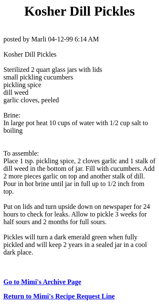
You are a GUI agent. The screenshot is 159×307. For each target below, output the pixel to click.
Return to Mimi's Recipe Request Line (59, 296)
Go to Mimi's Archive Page (42, 281)
